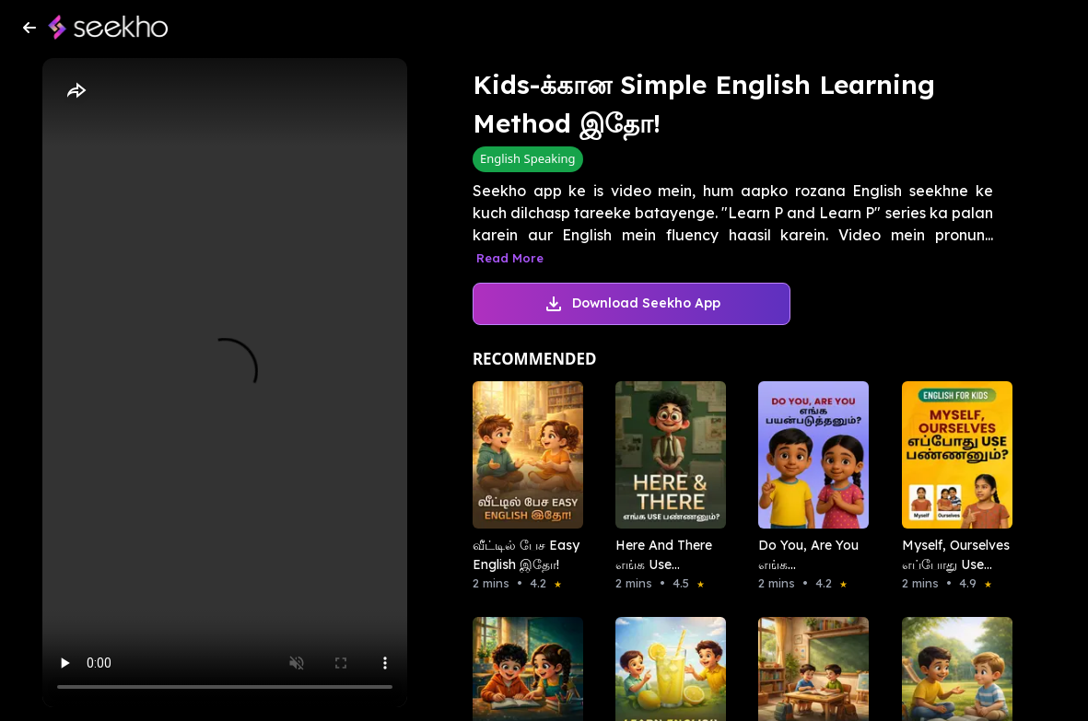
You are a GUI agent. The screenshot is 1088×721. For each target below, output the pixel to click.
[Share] (75, 91)
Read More (510, 257)
